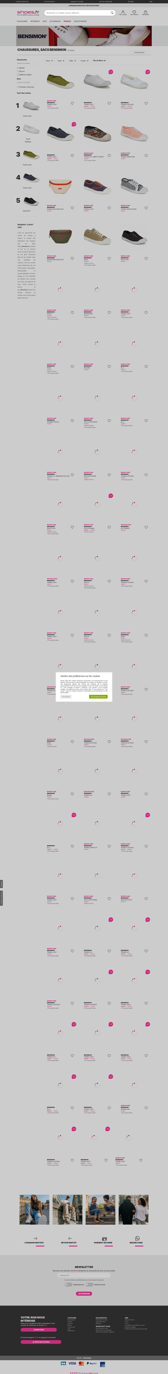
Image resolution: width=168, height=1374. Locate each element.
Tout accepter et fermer (98, 697)
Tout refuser (66, 697)
